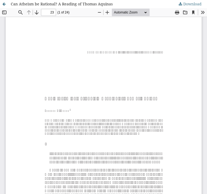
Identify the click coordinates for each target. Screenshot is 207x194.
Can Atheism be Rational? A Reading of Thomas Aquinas (62, 3)
